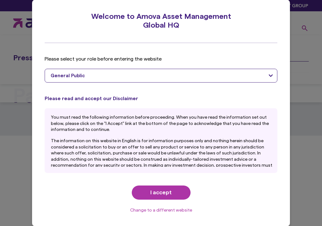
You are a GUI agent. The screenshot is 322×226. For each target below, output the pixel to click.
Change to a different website (161, 210)
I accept (161, 192)
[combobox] (161, 76)
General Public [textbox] (68, 75)
